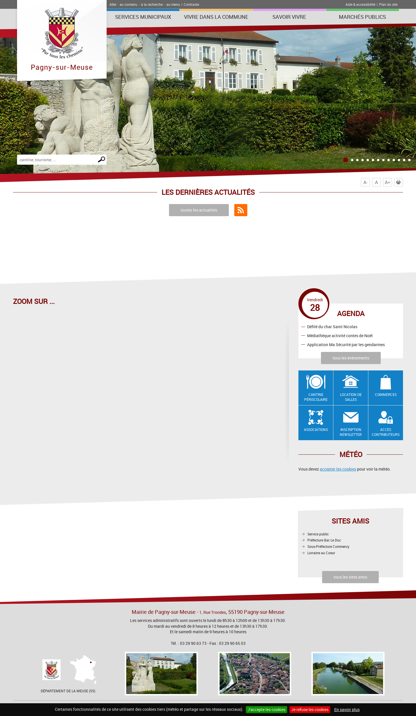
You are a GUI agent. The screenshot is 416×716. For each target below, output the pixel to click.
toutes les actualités (199, 210)
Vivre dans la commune (216, 16)
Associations (316, 429)
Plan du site (388, 4)
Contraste (191, 4)
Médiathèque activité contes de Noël (340, 335)
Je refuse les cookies (309, 709)
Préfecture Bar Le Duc (324, 540)
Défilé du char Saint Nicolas (332, 326)
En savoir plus (347, 709)
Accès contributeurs (386, 432)
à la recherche (152, 4)
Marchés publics (362, 16)
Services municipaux (143, 16)
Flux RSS (240, 210)
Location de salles (351, 397)
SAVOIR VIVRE (289, 16)
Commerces (386, 394)
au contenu (128, 4)
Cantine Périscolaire (316, 397)
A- (365, 182)
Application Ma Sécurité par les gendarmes (346, 344)
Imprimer (399, 182)
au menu (173, 4)
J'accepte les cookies (266, 709)
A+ (387, 182)
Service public (318, 534)
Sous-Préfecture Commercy (328, 546)
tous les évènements (351, 358)
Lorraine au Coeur (321, 552)
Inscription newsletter (351, 432)
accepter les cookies (338, 469)
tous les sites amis (350, 577)
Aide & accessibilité (360, 4)
